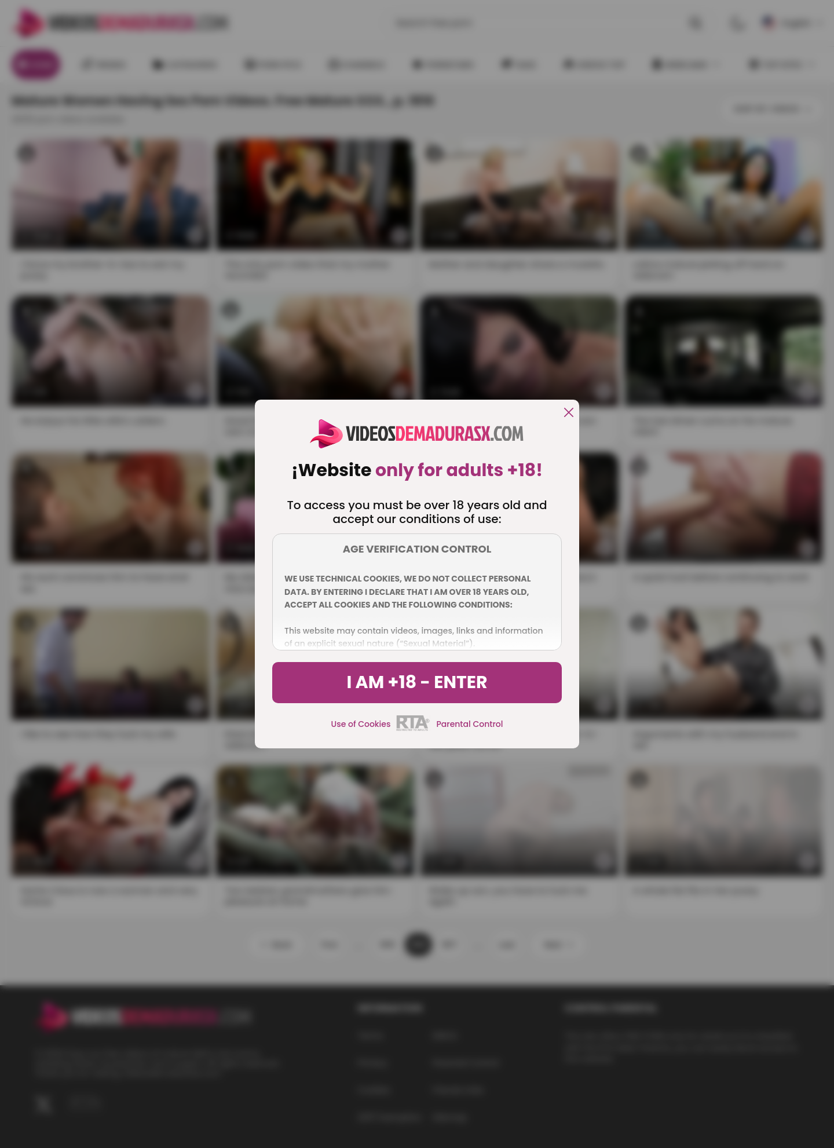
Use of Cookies (361, 724)
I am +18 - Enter (416, 682)
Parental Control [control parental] (469, 724)
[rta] (413, 729)
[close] (568, 413)
